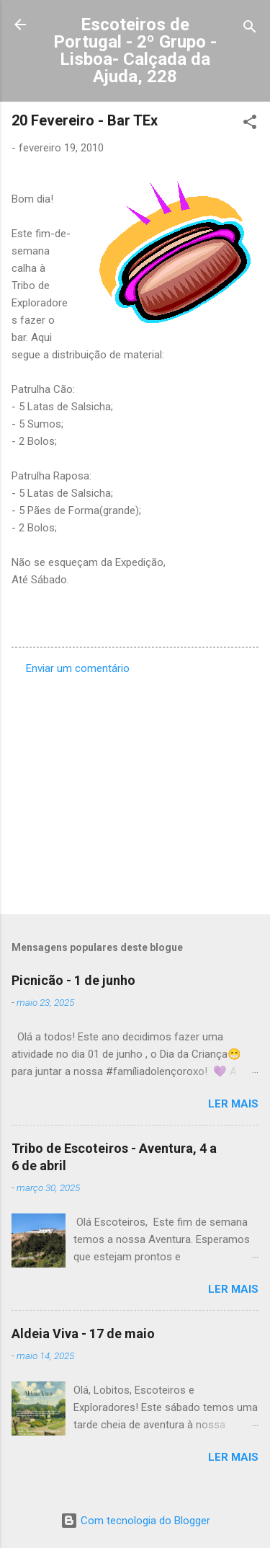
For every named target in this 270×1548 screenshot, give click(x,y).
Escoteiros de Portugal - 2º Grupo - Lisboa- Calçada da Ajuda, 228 (135, 50)
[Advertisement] (135, 790)
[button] (249, 124)
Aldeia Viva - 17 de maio (83, 1333)
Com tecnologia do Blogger (135, 1520)
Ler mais (233, 1103)
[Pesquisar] (249, 29)
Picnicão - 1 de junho (73, 980)
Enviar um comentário (78, 668)
